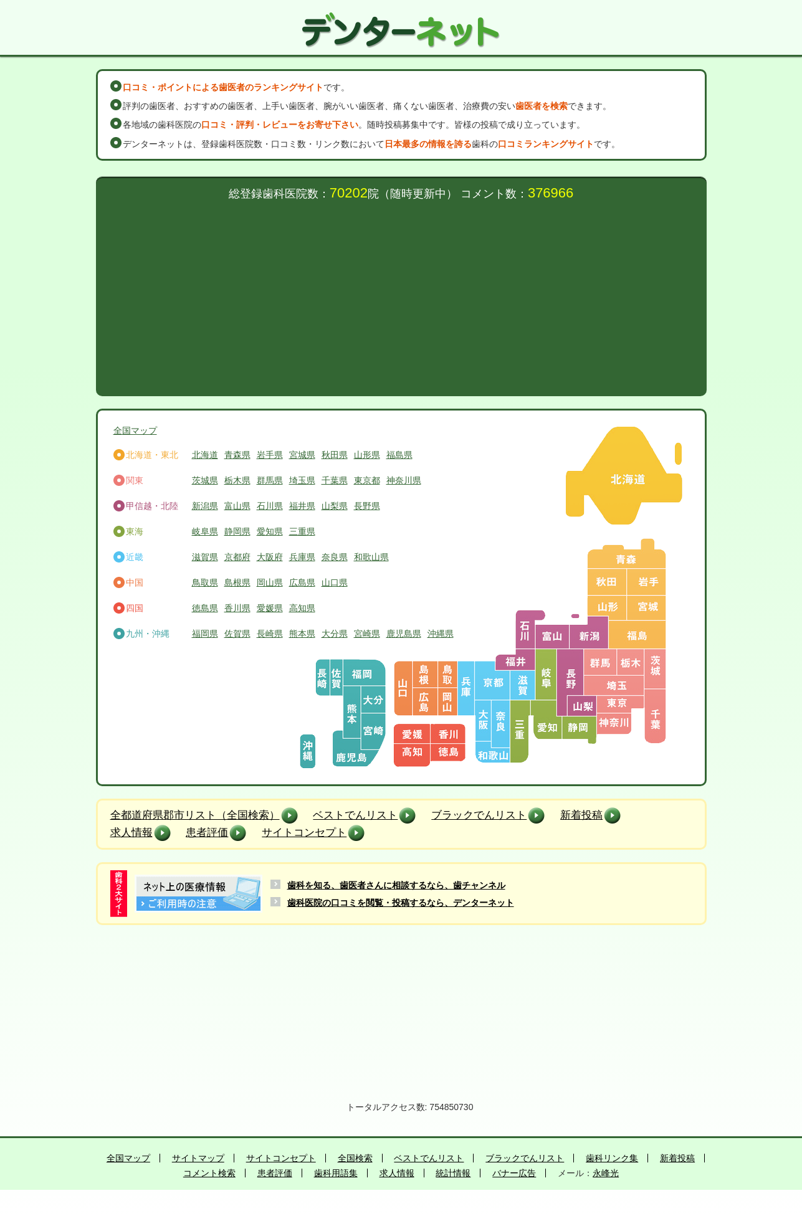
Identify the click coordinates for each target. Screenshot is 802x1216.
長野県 (367, 505)
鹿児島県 (403, 633)
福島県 (399, 454)
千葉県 (335, 480)
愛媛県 (270, 608)
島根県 (237, 582)
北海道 (205, 454)
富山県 (237, 505)
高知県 (302, 608)
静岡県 (237, 531)
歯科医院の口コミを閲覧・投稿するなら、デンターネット (400, 903)
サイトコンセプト (304, 832)
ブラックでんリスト (479, 815)
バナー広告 (514, 1173)
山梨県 (335, 505)
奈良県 (335, 557)
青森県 (237, 454)
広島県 (302, 582)
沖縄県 (440, 633)
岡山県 (270, 582)
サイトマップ (198, 1158)
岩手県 (270, 454)
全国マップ (135, 430)
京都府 (237, 557)
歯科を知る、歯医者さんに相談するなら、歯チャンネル (396, 885)
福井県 (302, 505)
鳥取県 (205, 582)
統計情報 (453, 1173)
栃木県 (237, 480)
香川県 (237, 608)
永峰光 (606, 1173)
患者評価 (207, 832)
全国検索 (355, 1158)
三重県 (302, 531)
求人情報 (131, 832)
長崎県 (270, 633)
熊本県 (302, 633)
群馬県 (270, 480)
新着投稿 (581, 815)
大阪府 (270, 557)
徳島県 (205, 608)
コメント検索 (209, 1173)
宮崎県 (367, 633)
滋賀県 (205, 557)
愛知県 (270, 531)
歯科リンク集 (612, 1158)
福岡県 (205, 633)
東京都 (367, 480)
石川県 (270, 505)
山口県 (335, 582)
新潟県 (205, 505)
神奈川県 (403, 480)
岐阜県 (205, 531)
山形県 (367, 454)
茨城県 (205, 480)
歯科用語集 (336, 1173)
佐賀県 (237, 633)
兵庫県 (302, 557)
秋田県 (335, 454)
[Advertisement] (401, 293)
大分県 (335, 633)
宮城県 (302, 454)
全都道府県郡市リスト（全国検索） (195, 815)
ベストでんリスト (355, 815)
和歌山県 (371, 557)
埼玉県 (302, 480)
